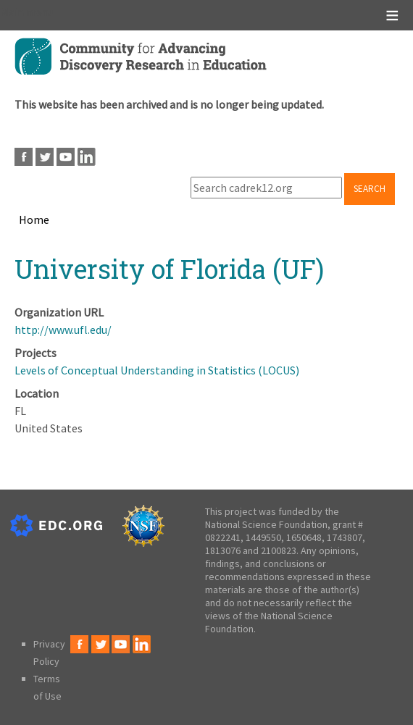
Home (34, 219)
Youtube (66, 157)
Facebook (23, 157)
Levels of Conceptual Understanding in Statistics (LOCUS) (156, 370)
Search (369, 189)
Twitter (45, 157)
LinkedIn (87, 157)
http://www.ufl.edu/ (63, 329)
